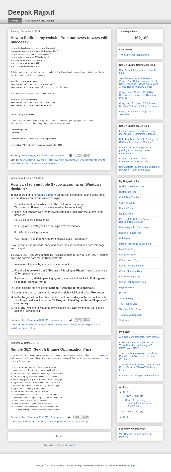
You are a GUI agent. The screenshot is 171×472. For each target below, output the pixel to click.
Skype (33, 328)
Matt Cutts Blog (127, 249)
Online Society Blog (129, 276)
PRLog (122, 293)
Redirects (34, 163)
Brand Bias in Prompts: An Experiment (139, 375)
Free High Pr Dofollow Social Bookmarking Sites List (134, 220)
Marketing (40, 421)
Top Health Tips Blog (130, 309)
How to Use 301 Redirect (80, 160)
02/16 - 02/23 (133, 411)
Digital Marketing (26, 421)
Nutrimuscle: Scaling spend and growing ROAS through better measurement (135, 150)
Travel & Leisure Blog (130, 314)
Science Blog (126, 298)
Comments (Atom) (66, 445)
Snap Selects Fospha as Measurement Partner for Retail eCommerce (139, 168)
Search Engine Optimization (59, 421)
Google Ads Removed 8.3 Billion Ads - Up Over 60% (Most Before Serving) (139, 104)
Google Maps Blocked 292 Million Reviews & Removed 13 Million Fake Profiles (138, 95)
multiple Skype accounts (89, 324)
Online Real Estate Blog (131, 265)
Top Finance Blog (128, 303)
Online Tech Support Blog (132, 282)
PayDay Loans (126, 287)
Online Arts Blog (127, 254)
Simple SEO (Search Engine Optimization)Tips (51, 349)
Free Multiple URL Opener (39, 20)
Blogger (132, 465)
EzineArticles (126, 213)
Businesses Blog (128, 192)
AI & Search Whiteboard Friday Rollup (139, 337)
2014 (126, 392)
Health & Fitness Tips (130, 233)
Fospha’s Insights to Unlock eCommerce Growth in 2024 (133, 160)
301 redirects (61, 160)
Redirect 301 (23, 163)
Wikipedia (124, 320)
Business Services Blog (131, 186)
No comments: (58, 155)
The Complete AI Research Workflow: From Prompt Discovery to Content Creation (138, 356)
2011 (126, 417)
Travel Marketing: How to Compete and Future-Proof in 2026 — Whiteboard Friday (139, 367)
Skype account (46, 194)
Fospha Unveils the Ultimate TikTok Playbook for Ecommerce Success (137, 132)
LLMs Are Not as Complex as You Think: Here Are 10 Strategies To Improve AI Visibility (136, 345)
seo (76, 421)
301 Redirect (29, 160)
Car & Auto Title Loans (130, 197)
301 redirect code (45, 160)
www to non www (48, 163)
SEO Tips (84, 421)
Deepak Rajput (127, 208)
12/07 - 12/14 (133, 396)
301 (20, 160)
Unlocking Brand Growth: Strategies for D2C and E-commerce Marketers (139, 140)
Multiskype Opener (20, 328)
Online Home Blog (128, 260)
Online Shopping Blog (130, 271)
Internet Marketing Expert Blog (135, 243)
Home (15, 20)
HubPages (124, 238)
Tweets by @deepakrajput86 (134, 54)
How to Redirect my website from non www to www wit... (138, 403)
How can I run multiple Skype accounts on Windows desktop (47, 324)
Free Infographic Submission (134, 227)
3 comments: (57, 417)
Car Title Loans (127, 202)
